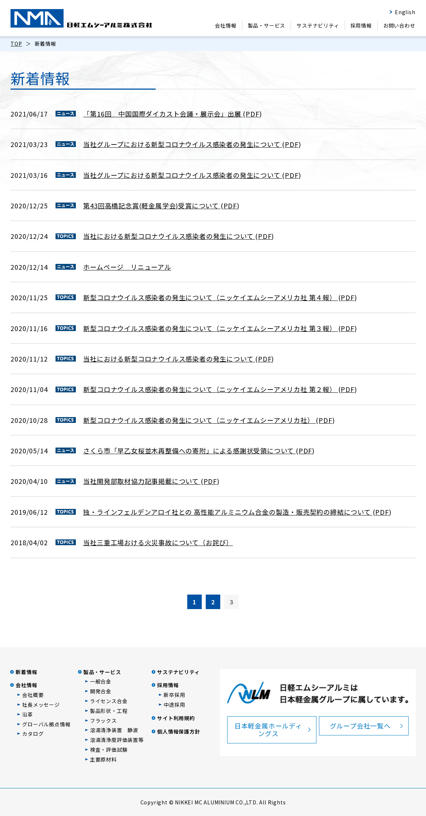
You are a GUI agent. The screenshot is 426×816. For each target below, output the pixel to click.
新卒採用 (174, 694)
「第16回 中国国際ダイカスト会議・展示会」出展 (163, 113)
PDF (252, 113)
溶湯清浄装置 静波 (114, 730)
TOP (16, 43)
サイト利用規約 (176, 718)
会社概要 (33, 694)
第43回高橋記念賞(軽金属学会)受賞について (151, 205)
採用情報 (361, 25)
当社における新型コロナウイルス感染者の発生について (169, 236)
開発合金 (100, 691)
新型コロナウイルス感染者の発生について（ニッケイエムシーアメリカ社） (199, 420)
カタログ (33, 733)
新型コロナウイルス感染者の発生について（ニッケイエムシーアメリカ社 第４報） (210, 297)
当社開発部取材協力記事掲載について (141, 481)
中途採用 (174, 704)
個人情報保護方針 (178, 731)
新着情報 (26, 672)
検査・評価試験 (109, 749)
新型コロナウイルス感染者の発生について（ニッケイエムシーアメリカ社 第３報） (210, 328)
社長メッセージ (41, 704)
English (405, 12)
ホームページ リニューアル (127, 267)
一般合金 (100, 681)
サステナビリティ (317, 25)
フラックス (103, 720)
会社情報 (225, 25)
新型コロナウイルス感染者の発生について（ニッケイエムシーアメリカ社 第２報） (210, 389)
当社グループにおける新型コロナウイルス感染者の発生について (182, 144)
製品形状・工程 (109, 710)
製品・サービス (267, 25)
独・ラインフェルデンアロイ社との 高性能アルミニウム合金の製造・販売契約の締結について (227, 512)
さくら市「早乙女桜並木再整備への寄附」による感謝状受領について (189, 450)
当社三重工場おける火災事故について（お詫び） (158, 542)
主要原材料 (103, 759)
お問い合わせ (399, 25)
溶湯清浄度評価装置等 (117, 739)
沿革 (27, 714)
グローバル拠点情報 (46, 724)
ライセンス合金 (109, 701)
